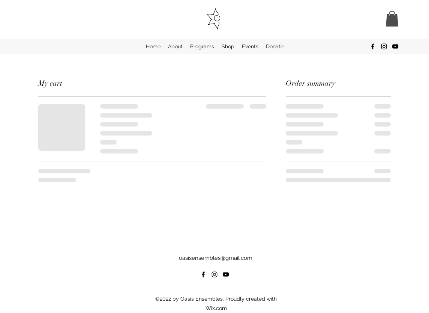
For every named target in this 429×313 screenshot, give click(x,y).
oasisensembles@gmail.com (215, 258)
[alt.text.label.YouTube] (395, 46)
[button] (392, 19)
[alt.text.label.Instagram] (384, 46)
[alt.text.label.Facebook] (372, 46)
